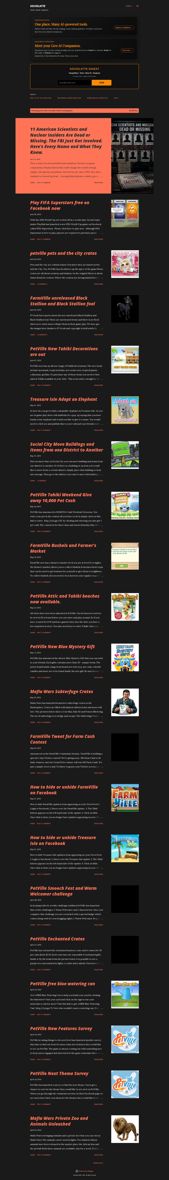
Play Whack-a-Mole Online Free (69, 98)
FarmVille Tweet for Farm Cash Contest (62, 739)
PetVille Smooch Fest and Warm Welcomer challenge (63, 891)
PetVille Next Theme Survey (59, 1073)
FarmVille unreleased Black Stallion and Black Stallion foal (62, 301)
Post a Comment (44, 183)
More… (116, 98)
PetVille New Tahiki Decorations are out (64, 351)
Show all (133, 110)
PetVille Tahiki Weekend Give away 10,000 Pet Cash (61, 497)
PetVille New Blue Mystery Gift (62, 646)
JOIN (101, 82)
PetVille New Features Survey (61, 1028)
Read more (98, 183)
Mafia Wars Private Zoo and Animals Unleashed (59, 1121)
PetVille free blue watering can (62, 984)
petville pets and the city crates (63, 253)
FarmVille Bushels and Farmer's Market (63, 548)
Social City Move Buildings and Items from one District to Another (66, 447)
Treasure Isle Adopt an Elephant (63, 399)
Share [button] (32, 183)
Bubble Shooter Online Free (97, 98)
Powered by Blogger (84, 1171)
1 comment (41, 481)
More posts (98, 1163)
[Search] (128, 6)
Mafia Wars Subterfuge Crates (61, 691)
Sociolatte (37, 6)
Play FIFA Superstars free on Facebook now (59, 205)
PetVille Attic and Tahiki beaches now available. (64, 599)
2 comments (42, 284)
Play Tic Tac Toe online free (40, 98)
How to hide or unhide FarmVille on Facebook (64, 790)
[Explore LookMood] (84, 26)
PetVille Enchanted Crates (57, 939)
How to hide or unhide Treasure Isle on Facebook (63, 840)
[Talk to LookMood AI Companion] (84, 49)
